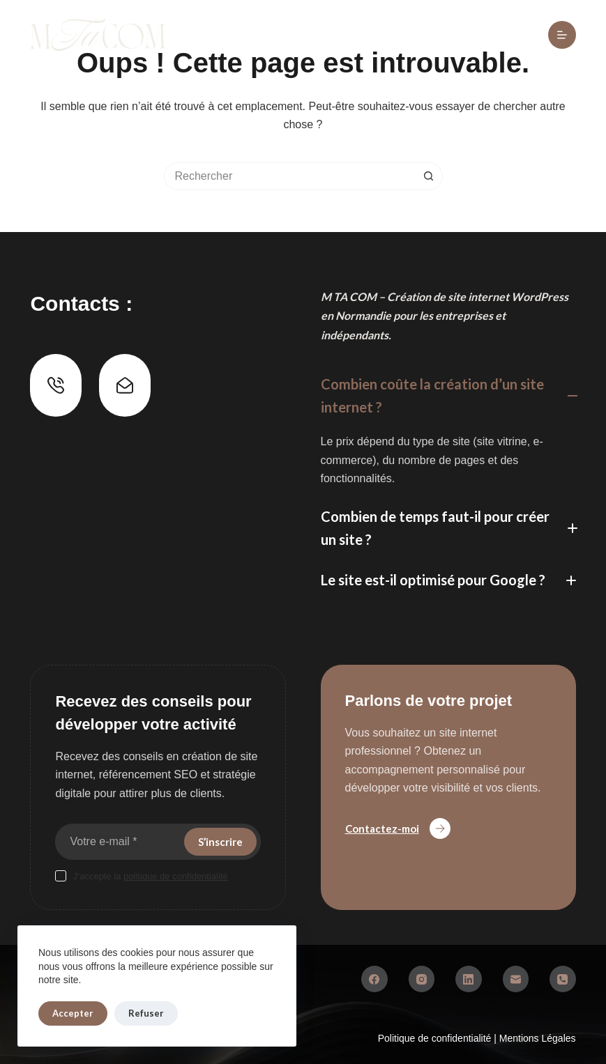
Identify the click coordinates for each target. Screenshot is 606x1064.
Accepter (72, 1013)
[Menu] (562, 35)
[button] (448, 396)
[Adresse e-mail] (117, 842)
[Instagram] (422, 979)
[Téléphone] (563, 979)
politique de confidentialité (175, 876)
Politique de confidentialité (436, 1038)
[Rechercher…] (289, 176)
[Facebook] (374, 979)
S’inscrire (220, 841)
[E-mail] (516, 979)
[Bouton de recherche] (429, 176)
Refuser (146, 1013)
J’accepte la (150, 876)
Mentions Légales (537, 1038)
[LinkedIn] (468, 979)
